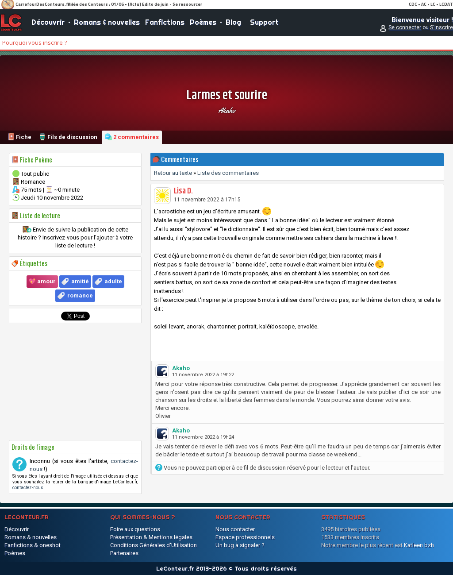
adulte (113, 281)
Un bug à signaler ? (240, 545)
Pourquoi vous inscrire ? (34, 42)
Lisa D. (183, 191)
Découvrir (48, 22)
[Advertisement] (75, 381)
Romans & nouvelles (107, 22)
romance (80, 295)
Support (264, 22)
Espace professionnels (245, 537)
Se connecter (404, 27)
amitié (80, 281)
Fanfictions (164, 22)
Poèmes (203, 22)
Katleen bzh (419, 545)
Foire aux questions (135, 529)
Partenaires (124, 553)
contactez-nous (27, 487)
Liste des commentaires (228, 173)
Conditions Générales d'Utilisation (153, 545)
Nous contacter (235, 529)
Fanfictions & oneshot (32, 545)
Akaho (226, 110)
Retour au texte (173, 173)
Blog (233, 22)
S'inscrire (441, 27)
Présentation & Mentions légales (151, 537)
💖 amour (42, 281)
